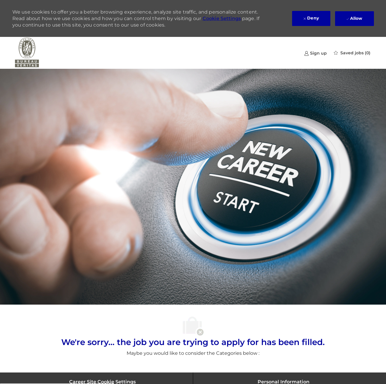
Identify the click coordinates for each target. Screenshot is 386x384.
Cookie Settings (222, 18)
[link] (315, 53)
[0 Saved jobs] (352, 52)
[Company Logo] (27, 53)
